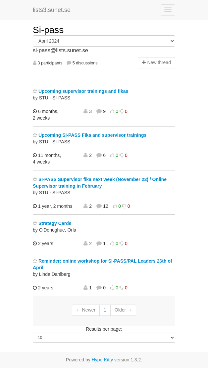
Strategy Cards (52, 223)
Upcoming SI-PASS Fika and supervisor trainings (89, 135)
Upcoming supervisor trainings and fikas (80, 91)
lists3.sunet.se (52, 10)
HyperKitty (102, 359)
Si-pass (48, 30)
